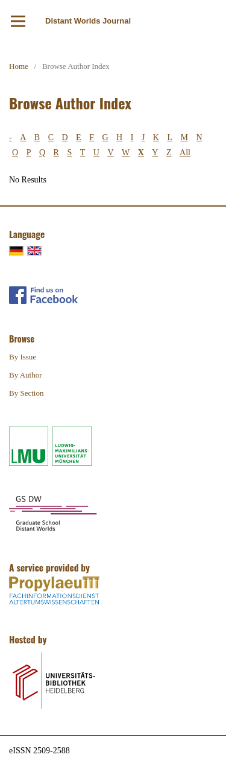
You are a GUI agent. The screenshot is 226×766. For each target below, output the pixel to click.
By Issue (22, 356)
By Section (26, 392)
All (185, 152)
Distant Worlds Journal (88, 20)
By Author (25, 374)
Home (18, 66)
